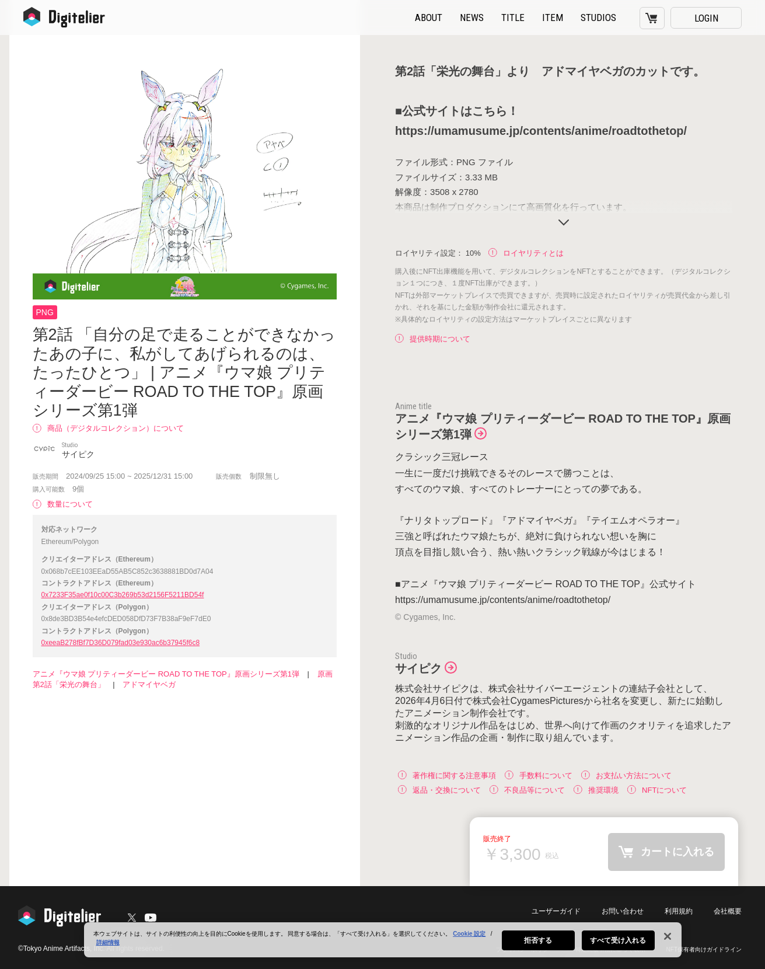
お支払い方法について (626, 775)
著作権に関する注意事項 (447, 775)
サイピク (418, 668)
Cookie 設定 (469, 939)
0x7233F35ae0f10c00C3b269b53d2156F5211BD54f (122, 595)
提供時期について (432, 338)
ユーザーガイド (556, 911)
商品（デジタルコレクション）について (108, 428)
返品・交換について (439, 789)
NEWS (472, 17)
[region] (383, 945)
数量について (63, 504)
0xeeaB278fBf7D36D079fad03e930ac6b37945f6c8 (120, 643)
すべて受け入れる (618, 946)
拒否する (538, 946)
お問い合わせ (623, 911)
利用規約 (679, 911)
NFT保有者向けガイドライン (704, 949)
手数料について (538, 775)
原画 (325, 674)
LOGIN (706, 18)
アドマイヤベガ (149, 684)
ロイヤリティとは (526, 253)
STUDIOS (598, 17)
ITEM (552, 17)
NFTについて (657, 789)
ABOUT (428, 17)
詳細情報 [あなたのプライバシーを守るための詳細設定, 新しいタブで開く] (108, 947)
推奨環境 (596, 789)
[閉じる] (667, 941)
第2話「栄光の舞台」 (69, 684)
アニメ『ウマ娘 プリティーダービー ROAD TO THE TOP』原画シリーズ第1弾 (166, 674)
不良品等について (527, 789)
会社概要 (728, 911)
